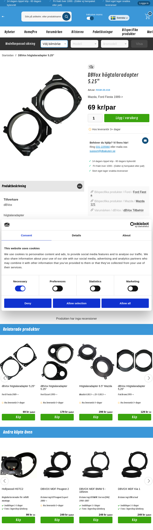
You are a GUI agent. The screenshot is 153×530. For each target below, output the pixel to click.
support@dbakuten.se (102, 151)
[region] (42, 186)
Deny (27, 303)
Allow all (125, 303)
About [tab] (127, 235)
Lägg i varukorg (121, 119)
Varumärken (54, 32)
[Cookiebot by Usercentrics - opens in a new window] (133, 225)
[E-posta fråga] (145, 140)
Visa (139, 44)
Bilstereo (77, 32)
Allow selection (76, 303)
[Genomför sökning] (66, 16)
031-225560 (103, 146)
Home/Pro (30, 32)
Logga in (143, 3)
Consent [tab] (26, 235)
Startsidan (8, 55)
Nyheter (10, 32)
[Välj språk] (118, 16)
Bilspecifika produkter (130, 32)
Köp (11, 417)
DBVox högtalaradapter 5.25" (36, 55)
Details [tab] (76, 235)
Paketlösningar (103, 32)
